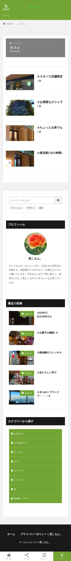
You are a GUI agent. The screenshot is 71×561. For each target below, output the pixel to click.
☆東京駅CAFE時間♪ (50, 152)
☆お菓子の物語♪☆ (47, 332)
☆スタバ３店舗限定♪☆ (49, 78)
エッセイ (28, 333)
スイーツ (18, 470)
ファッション (16, 208)
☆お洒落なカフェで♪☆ (49, 104)
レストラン (19, 479)
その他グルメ (20, 442)
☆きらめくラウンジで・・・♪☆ (48, 393)
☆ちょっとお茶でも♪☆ (49, 129)
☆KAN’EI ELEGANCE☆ (44, 314)
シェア (27, 556)
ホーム (6, 15)
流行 (41, 208)
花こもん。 (45, 542)
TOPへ (62, 556)
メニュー (44, 556)
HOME (9, 23)
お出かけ (28, 313)
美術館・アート (22, 498)
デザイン (30, 208)
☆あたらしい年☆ (47, 372)
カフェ (22, 23)
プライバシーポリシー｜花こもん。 (42, 534)
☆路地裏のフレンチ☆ (49, 352)
